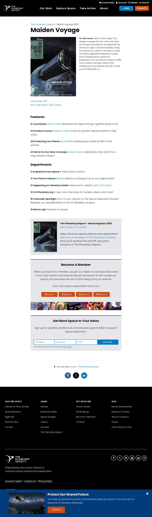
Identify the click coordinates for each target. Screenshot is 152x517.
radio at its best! (102, 185)
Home (73, 366)
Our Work (46, 8)
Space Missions (13, 411)
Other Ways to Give (122, 427)
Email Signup (82, 411)
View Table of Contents (73, 227)
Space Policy (12, 421)
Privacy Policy (66, 347)
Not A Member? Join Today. (46, 104)
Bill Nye (60, 178)
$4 (49, 294)
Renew (133, 2)
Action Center (83, 406)
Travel (115, 421)
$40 (101, 294)
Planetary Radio (49, 411)
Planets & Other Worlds (17, 406)
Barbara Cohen (61, 130)
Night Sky (9, 416)
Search (144, 2)
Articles (44, 406)
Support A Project (121, 411)
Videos (44, 421)
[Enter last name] (65, 342)
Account (121, 2)
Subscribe (107, 342)
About (104, 8)
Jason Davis (54, 124)
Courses (45, 427)
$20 (84, 294)
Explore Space (66, 8)
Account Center (13, 481)
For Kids (9, 427)
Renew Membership (122, 406)
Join (126, 8)
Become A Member (86, 416)
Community (106, 2)
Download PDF (39, 101)
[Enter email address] (86, 342)
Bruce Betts (67, 141)
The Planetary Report (43, 24)
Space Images (48, 416)
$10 (67, 294)
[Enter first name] (44, 342)
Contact (80, 421)
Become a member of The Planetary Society (88, 237)
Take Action (88, 8)
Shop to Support (120, 416)
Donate (56, 509)
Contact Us (30, 481)
